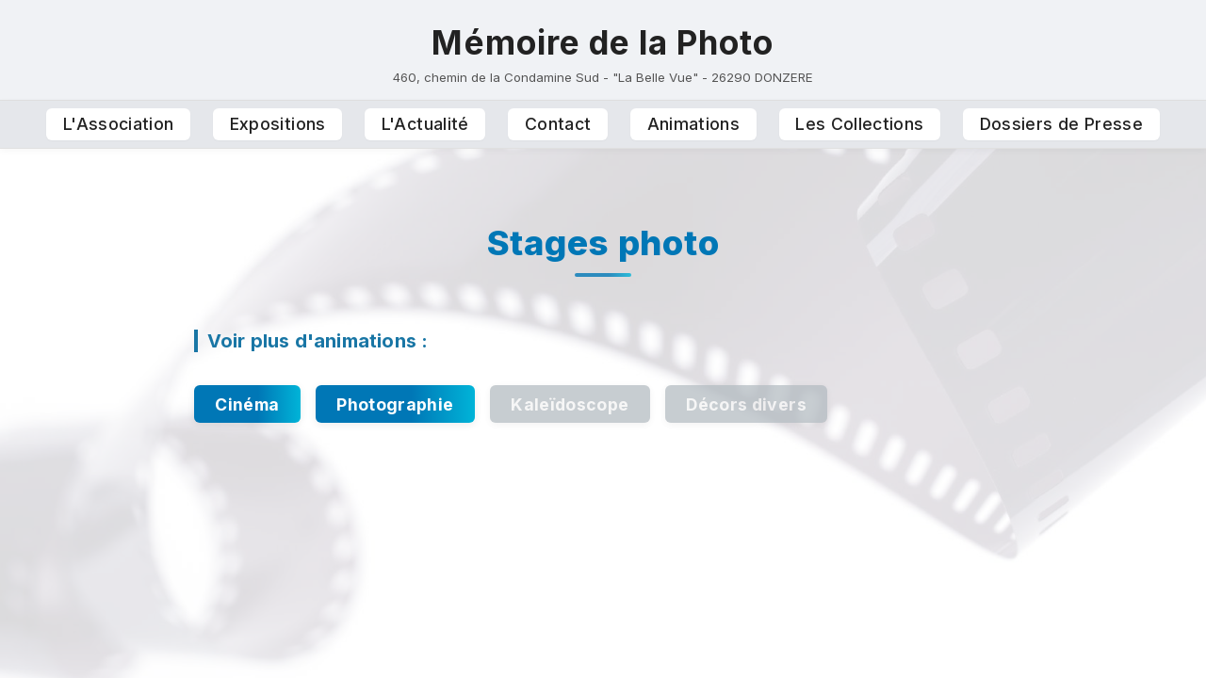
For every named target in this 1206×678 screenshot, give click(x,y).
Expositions (278, 124)
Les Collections (859, 124)
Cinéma (247, 404)
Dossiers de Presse (1061, 124)
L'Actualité (425, 124)
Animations (694, 124)
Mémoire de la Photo (603, 42)
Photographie (394, 404)
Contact (558, 124)
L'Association (118, 124)
